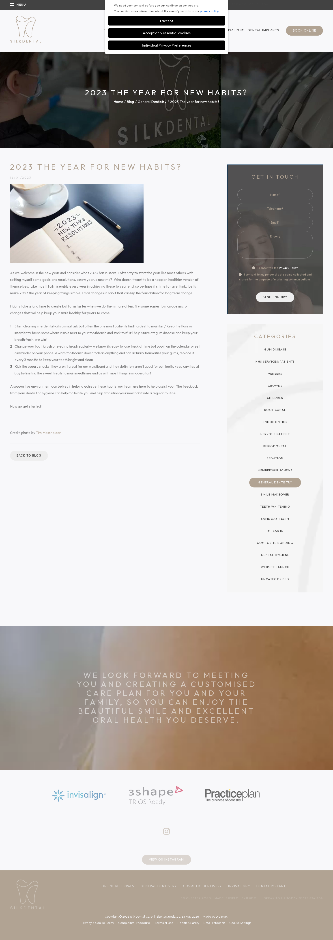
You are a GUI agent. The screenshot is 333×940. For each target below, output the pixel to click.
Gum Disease (275, 349)
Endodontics (275, 422)
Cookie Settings (240, 923)
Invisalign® (233, 30)
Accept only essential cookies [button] (167, 33)
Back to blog (29, 455)
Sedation (275, 458)
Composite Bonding (275, 543)
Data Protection (214, 923)
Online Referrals (117, 886)
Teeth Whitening (275, 506)
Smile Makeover (275, 494)
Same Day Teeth (275, 518)
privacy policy (209, 11)
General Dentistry (152, 101)
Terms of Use (163, 923)
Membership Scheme (275, 470)
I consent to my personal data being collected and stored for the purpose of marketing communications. (275, 277)
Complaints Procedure (134, 923)
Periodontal (275, 446)
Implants (275, 530)
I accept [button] (166, 21)
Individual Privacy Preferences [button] (166, 45)
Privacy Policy (288, 267)
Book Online (304, 31)
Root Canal (275, 410)
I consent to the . (275, 267)
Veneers (275, 373)
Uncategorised (275, 579)
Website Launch (275, 567)
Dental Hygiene (275, 555)
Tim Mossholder (48, 432)
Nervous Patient (275, 434)
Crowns (275, 385)
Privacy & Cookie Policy (98, 923)
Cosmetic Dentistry (202, 886)
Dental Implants (263, 30)
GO (201, 120)
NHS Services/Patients (275, 361)
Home (118, 101)
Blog (130, 101)
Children (275, 398)
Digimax (222, 916)
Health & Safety (188, 923)
